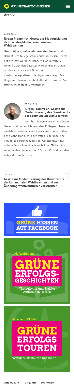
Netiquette (29, 382)
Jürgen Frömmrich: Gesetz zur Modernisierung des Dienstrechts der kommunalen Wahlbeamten (35, 41)
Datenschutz (11, 382)
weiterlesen (37, 85)
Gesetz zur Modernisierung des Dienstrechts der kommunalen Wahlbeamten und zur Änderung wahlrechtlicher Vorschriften (34, 182)
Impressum (47, 382)
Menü (68, 6)
